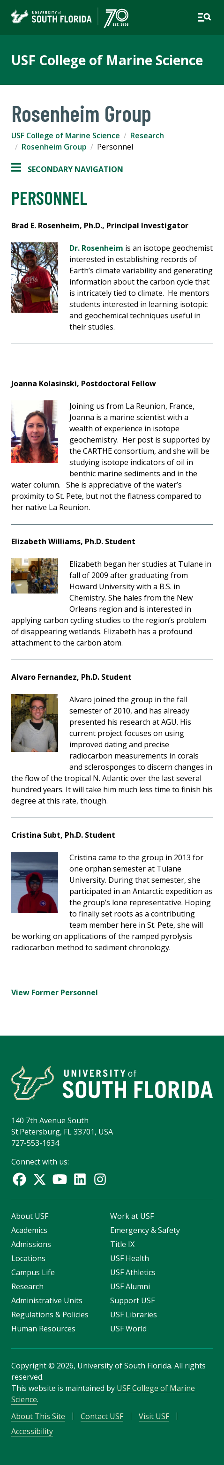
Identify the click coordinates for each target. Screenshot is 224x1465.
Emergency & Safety (145, 1230)
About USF (29, 1216)
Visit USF (154, 1416)
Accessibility (32, 1431)
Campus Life (33, 1272)
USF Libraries (133, 1314)
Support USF (132, 1300)
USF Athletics (133, 1272)
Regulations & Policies (50, 1314)
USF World (128, 1328)
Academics (29, 1230)
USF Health (129, 1258)
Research (147, 135)
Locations (28, 1258)
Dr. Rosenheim (96, 248)
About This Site (38, 1416)
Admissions (31, 1244)
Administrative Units (46, 1300)
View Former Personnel (54, 992)
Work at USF (132, 1216)
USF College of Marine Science (107, 60)
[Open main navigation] (204, 17)
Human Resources (43, 1328)
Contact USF (102, 1416)
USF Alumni (130, 1286)
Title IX (122, 1244)
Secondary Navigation (67, 169)
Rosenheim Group (54, 147)
